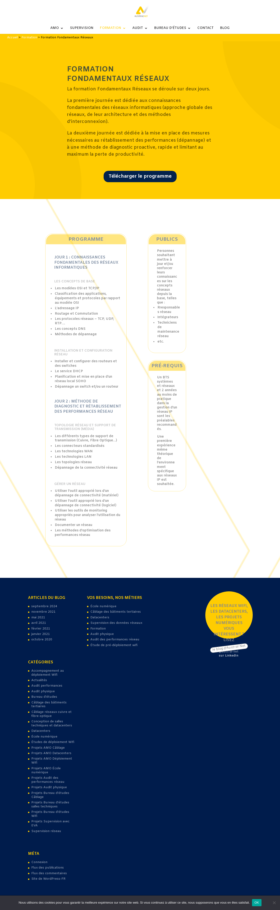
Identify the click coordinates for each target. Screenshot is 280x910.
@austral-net (229, 652)
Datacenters (40, 731)
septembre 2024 (44, 606)
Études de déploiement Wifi (52, 742)
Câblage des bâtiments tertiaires (49, 705)
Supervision (81, 28)
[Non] (274, 902)
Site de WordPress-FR (48, 879)
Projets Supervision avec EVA (50, 823)
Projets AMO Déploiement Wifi (51, 761)
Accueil (12, 38)
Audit (137, 28)
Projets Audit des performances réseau (47, 780)
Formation (110, 28)
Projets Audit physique (49, 787)
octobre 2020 (41, 640)
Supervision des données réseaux (116, 623)
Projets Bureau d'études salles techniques (50, 805)
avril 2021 (38, 623)
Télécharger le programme (140, 174)
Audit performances (46, 686)
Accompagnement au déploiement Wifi (47, 673)
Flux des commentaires (49, 873)
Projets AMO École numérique (46, 770)
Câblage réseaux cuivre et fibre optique (51, 714)
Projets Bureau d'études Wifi (50, 814)
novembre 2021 (43, 612)
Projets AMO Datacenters (51, 753)
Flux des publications (47, 868)
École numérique (44, 737)
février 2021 (40, 629)
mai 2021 (38, 618)
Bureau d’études (170, 28)
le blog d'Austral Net (229, 647)
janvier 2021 (40, 634)
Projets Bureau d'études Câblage (50, 795)
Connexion (39, 862)
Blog (225, 28)
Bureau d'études (44, 697)
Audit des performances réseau (114, 640)
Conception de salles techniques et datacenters (51, 724)
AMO (54, 28)
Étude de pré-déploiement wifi (114, 645)
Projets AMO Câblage (48, 748)
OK (256, 902)
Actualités (39, 680)
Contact (205, 28)
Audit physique (43, 691)
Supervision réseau (46, 831)
